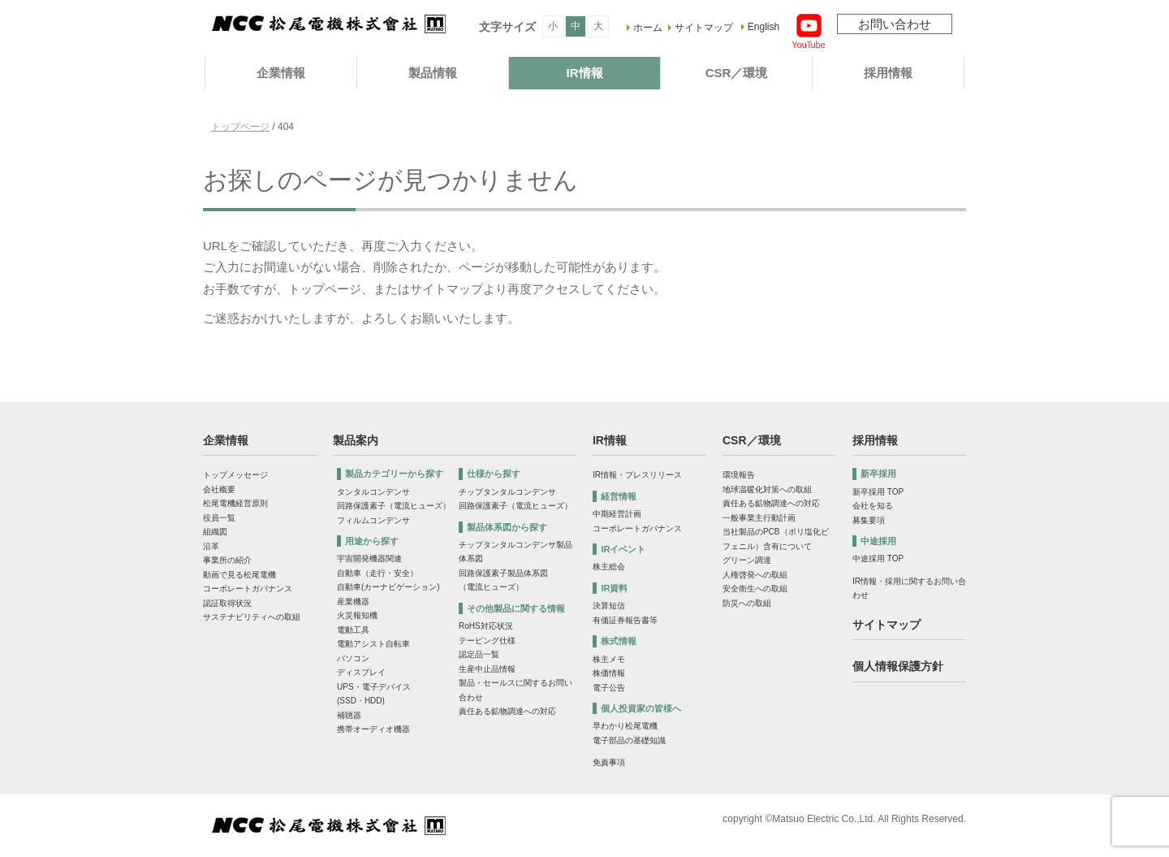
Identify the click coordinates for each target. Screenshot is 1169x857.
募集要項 (868, 520)
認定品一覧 (479, 654)
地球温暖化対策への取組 (767, 489)
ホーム (647, 27)
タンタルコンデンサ (373, 491)
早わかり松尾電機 (625, 725)
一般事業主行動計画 (759, 517)
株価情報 (609, 673)
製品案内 (355, 440)
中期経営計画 (617, 513)
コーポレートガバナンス (247, 588)
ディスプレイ (361, 672)
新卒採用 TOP (878, 491)
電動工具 (353, 629)
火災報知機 (357, 615)
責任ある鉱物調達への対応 (507, 711)
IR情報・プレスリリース (637, 474)
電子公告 (609, 687)
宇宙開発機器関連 (369, 558)
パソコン (353, 658)
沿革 (211, 546)
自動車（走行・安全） (377, 573)
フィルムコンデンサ (373, 520)
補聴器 (349, 715)
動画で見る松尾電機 (239, 574)
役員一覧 (219, 517)
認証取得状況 (227, 603)
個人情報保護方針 (897, 666)
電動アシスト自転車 (373, 643)
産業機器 (353, 601)
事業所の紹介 (227, 560)
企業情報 (281, 73)
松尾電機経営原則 (235, 503)
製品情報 (432, 73)
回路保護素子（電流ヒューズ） (394, 505)
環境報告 (739, 474)
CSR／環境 (736, 73)
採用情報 (888, 73)
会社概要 (219, 489)
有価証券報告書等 (625, 620)
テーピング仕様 (487, 640)
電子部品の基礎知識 (629, 740)
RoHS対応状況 (486, 625)
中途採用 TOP (878, 558)
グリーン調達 (747, 560)
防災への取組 (747, 603)
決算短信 (609, 605)
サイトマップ (704, 27)
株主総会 (609, 566)
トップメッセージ (235, 474)
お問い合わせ (894, 24)
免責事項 (609, 762)
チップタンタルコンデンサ (507, 491)
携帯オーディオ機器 (373, 729)
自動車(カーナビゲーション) (388, 586)
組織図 (215, 531)
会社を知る (872, 505)
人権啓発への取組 (755, 574)
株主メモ (609, 659)
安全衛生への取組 (755, 588)
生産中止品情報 (487, 668)
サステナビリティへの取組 (251, 616)
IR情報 (585, 73)
